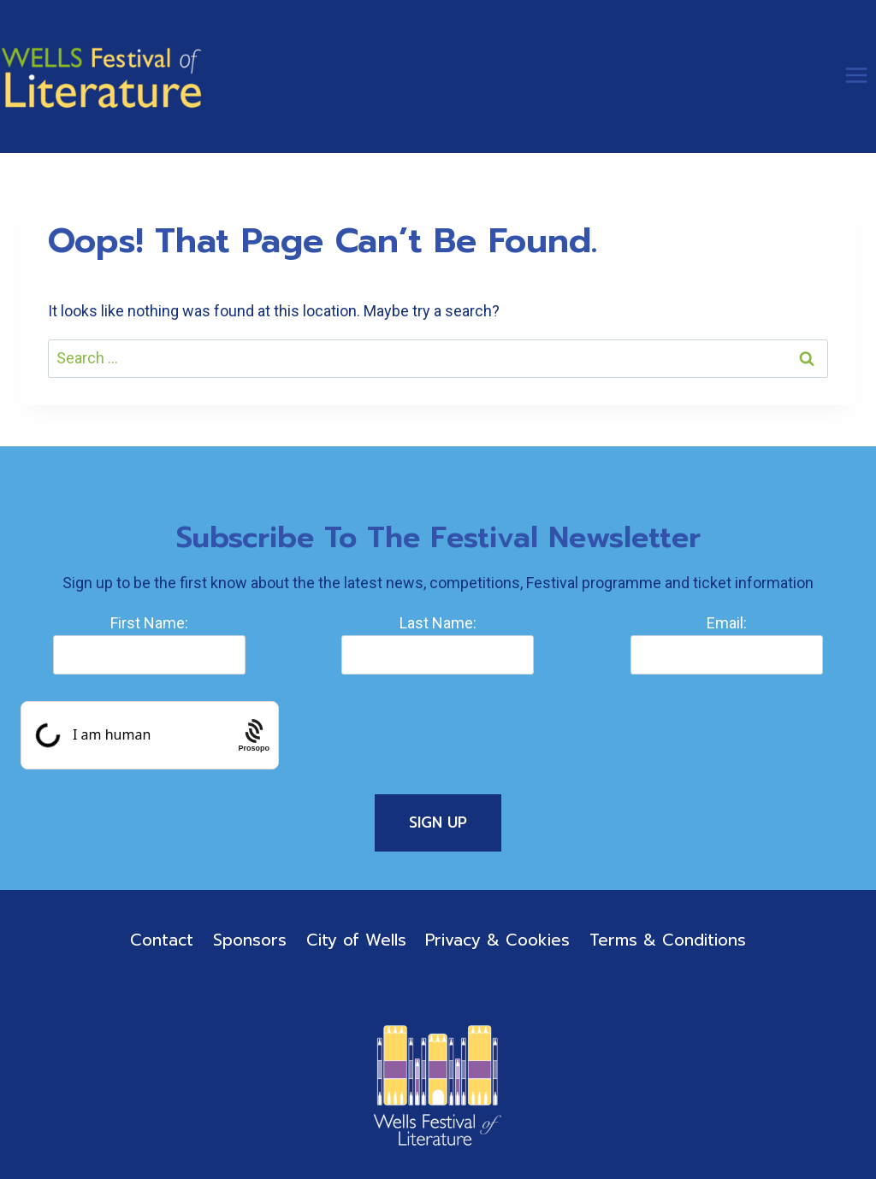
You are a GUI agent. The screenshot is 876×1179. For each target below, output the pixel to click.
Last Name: (438, 623)
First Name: (149, 623)
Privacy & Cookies (497, 940)
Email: (727, 623)
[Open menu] (856, 74)
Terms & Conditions (667, 940)
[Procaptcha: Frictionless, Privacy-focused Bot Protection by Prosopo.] (253, 735)
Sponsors (250, 940)
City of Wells (356, 940)
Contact (161, 940)
